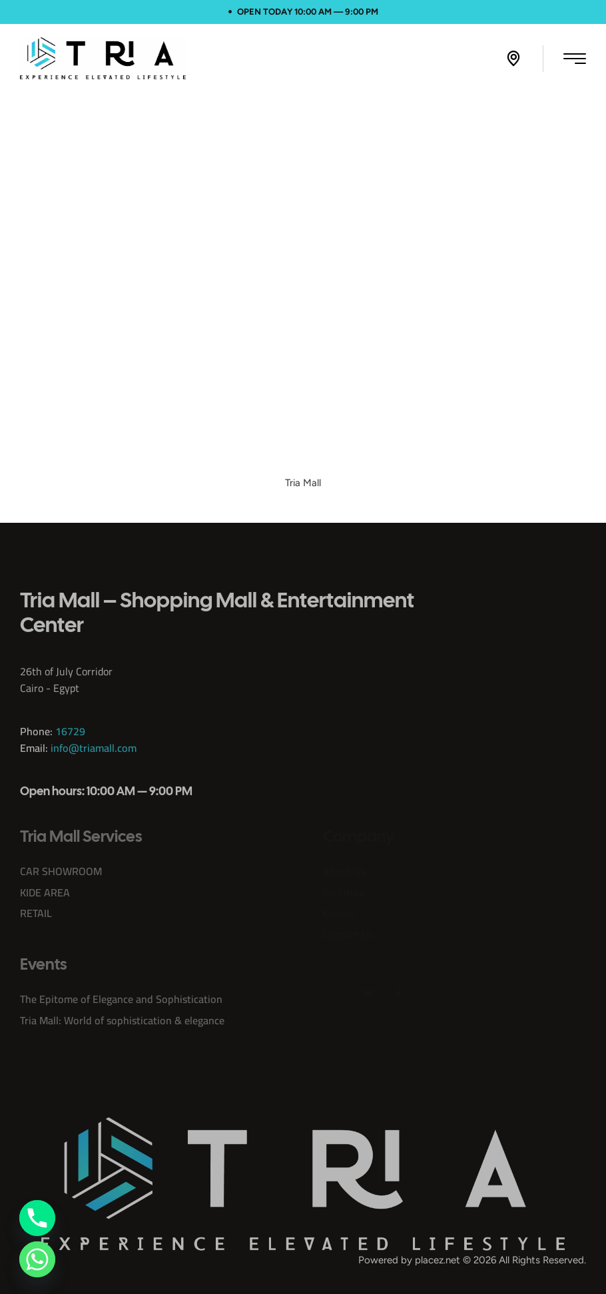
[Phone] (37, 1218)
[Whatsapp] (37, 1259)
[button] (513, 58)
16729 (70, 747)
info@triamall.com (94, 764)
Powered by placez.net (409, 1260)
